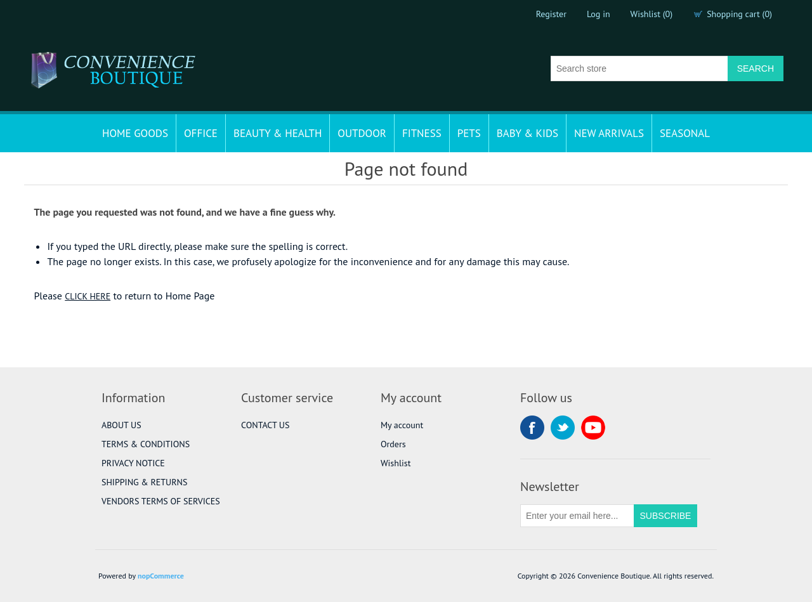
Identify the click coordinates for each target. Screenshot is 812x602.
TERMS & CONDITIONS (146, 444)
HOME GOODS (135, 133)
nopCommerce (161, 575)
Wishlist (395, 463)
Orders (393, 444)
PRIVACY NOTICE (133, 463)
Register (551, 14)
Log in (598, 14)
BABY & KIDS (527, 133)
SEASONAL (685, 133)
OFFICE (201, 133)
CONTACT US (265, 425)
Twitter (563, 428)
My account (402, 425)
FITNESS (422, 133)
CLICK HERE (87, 296)
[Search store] (639, 68)
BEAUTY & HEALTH (277, 133)
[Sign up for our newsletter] (577, 515)
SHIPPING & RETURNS (144, 482)
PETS (469, 133)
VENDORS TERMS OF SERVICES (161, 501)
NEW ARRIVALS (609, 133)
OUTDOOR (361, 133)
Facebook (532, 428)
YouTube (593, 428)
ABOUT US (121, 425)
